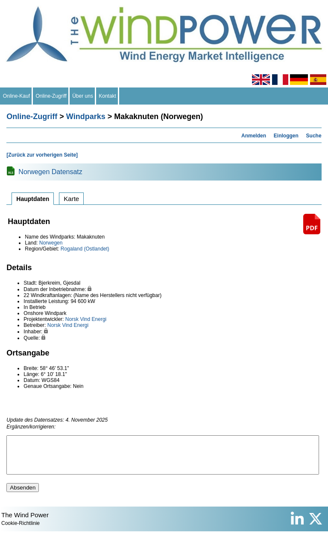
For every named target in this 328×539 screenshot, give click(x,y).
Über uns (83, 96)
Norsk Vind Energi (86, 319)
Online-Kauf (16, 96)
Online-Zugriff (51, 96)
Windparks (85, 116)
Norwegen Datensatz (50, 171)
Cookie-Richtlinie (20, 531)
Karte (71, 198)
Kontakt (107, 96)
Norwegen (51, 243)
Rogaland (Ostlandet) (85, 249)
